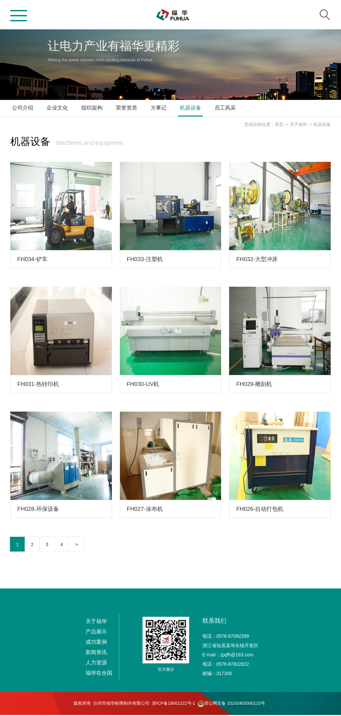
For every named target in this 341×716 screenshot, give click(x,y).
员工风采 (225, 108)
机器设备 (190, 108)
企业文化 (57, 108)
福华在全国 (99, 674)
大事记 (159, 108)
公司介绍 (22, 108)
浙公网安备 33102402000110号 (231, 704)
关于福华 (298, 124)
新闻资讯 (96, 653)
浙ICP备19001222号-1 (173, 704)
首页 (279, 124)
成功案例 (96, 643)
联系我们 (214, 621)
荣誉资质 (126, 108)
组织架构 (92, 108)
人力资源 (96, 663)
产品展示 (96, 632)
